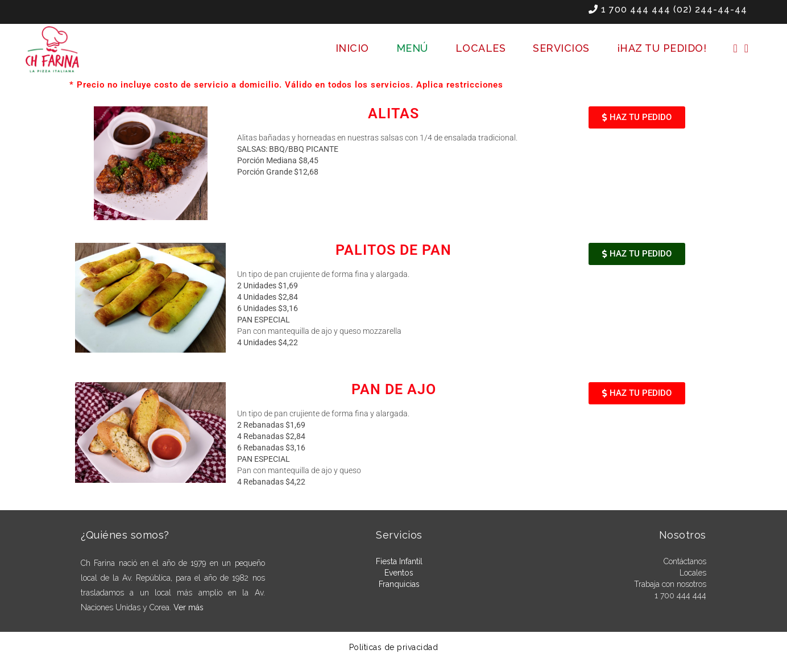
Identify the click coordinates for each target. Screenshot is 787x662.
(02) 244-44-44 (710, 9)
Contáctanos (685, 561)
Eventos (398, 572)
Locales (693, 572)
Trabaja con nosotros (670, 584)
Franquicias (399, 584)
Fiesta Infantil (399, 561)
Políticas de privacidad (393, 647)
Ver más (188, 607)
